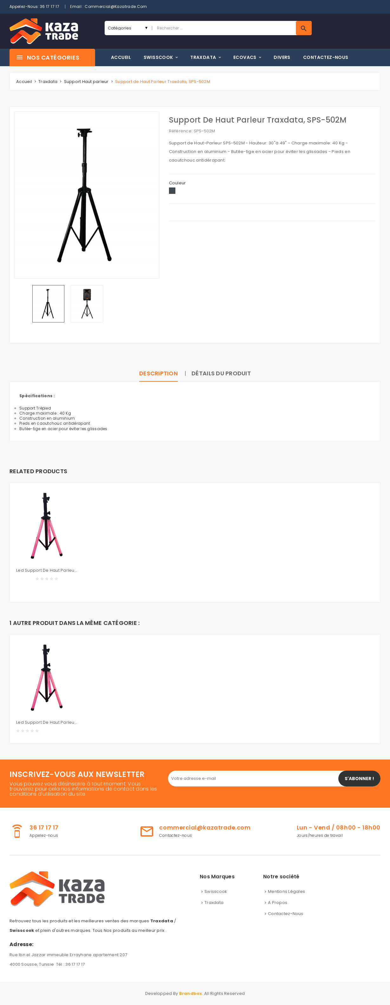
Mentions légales (286, 891)
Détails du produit (221, 373)
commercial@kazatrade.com (116, 6)
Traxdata (214, 903)
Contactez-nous (285, 914)
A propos (277, 903)
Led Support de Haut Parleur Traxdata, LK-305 (47, 570)
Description (158, 373)
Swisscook (216, 891)
